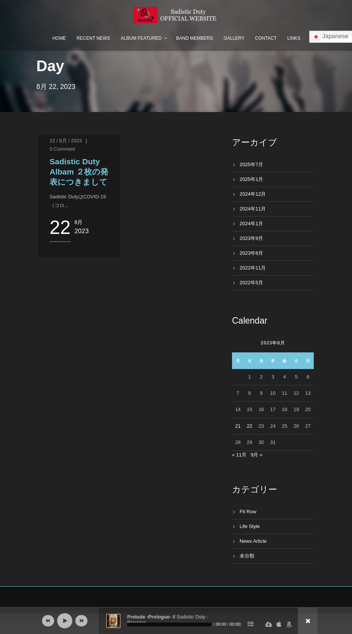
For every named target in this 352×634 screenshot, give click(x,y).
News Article (253, 541)
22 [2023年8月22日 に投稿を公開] (249, 426)
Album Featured (141, 38)
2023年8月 (251, 253)
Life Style (250, 526)
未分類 (247, 556)
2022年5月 (251, 282)
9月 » (256, 455)
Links (294, 38)
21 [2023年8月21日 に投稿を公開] (237, 426)
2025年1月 (251, 179)
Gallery (234, 38)
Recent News (93, 38)
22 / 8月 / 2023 (66, 140)
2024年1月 (251, 223)
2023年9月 (251, 238)
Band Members (194, 38)
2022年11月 (253, 268)
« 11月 (239, 455)
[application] (176, 621)
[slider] (169, 624)
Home (59, 38)
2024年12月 (253, 194)
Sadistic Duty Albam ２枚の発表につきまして (79, 172)
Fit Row (248, 511)
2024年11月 (253, 209)
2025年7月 (251, 164)
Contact (266, 38)
